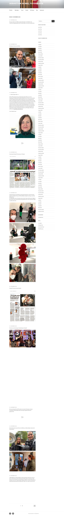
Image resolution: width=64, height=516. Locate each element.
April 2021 (40, 117)
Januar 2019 (40, 168)
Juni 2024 (40, 46)
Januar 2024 (40, 55)
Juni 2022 (39, 91)
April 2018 (40, 185)
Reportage (17, 10)
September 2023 (41, 63)
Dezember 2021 (41, 102)
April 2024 (40, 50)
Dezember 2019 (41, 147)
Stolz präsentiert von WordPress (33, 513)
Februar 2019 (40, 166)
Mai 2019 (39, 160)
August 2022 (40, 87)
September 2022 (41, 85)
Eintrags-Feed (40, 225)
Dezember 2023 (41, 57)
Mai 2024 (39, 48)
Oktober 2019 (40, 151)
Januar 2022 (40, 100)
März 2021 (40, 119)
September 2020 (41, 130)
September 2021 (41, 108)
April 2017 (40, 205)
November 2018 (41, 172)
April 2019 (40, 162)
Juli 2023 (39, 67)
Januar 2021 (40, 123)
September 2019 (41, 153)
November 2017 (41, 192)
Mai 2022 (39, 93)
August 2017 (40, 198)
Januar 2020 (40, 145)
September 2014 (41, 211)
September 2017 (41, 196)
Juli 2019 (39, 157)
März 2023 (40, 74)
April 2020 (40, 140)
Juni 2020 (40, 136)
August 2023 (40, 65)
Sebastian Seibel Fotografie (26, 3)
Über (37, 10)
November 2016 (41, 209)
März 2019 (40, 164)
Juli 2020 (39, 134)
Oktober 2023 (40, 61)
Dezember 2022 (41, 80)
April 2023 (40, 72)
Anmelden (40, 223)
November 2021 (41, 104)
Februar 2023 (40, 76)
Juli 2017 (39, 200)
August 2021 (40, 110)
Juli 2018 (39, 179)
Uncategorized (40, 217)
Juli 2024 (39, 44)
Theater (26, 10)
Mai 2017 (39, 203)
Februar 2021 (40, 121)
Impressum (42, 10)
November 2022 (41, 82)
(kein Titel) (40, 27)
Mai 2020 (40, 138)
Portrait (11, 10)
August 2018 (40, 177)
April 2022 (40, 95)
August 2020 (40, 132)
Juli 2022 (39, 89)
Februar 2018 (40, 188)
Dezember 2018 (41, 170)
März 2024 (40, 52)
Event (22, 10)
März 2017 (40, 207)
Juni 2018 (39, 181)
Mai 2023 (39, 70)
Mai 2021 (39, 115)
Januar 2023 (40, 78)
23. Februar (32, 10)
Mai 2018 (39, 183)
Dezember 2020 (41, 125)
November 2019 (41, 149)
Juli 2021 (39, 112)
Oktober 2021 (40, 106)
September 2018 (41, 175)
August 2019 (40, 155)
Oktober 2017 (40, 194)
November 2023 (41, 59)
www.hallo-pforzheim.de (18, 108)
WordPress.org (40, 228)
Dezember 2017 (41, 190)
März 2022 (40, 97)
